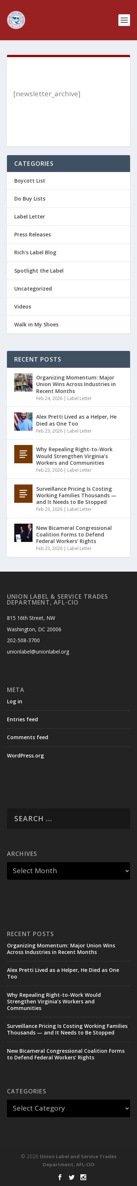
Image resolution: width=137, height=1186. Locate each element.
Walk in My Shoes (36, 324)
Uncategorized (33, 288)
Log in (14, 701)
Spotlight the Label (39, 270)
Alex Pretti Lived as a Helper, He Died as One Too (76, 420)
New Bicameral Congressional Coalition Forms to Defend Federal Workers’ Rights (74, 534)
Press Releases (32, 234)
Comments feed (27, 737)
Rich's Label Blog (35, 252)
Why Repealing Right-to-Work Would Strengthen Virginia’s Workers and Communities (74, 456)
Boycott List (29, 180)
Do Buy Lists (29, 198)
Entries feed (22, 719)
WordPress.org (25, 755)
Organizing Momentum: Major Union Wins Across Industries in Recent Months (76, 384)
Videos (22, 306)
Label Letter (29, 216)
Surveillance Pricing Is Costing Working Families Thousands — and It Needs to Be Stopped (76, 495)
